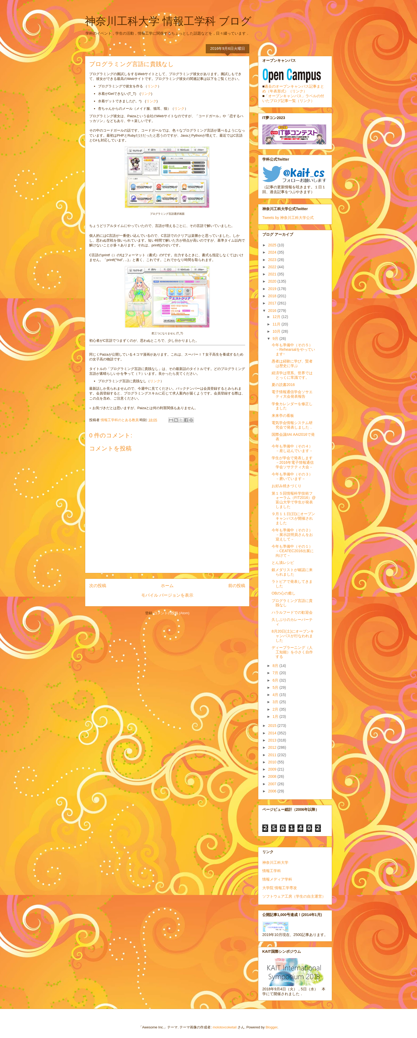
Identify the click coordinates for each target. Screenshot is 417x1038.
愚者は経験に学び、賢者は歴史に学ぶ (292, 363)
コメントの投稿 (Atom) (172, 613)
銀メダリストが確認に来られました (292, 572)
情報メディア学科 (277, 879)
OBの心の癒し (284, 593)
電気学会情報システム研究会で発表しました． (292, 425)
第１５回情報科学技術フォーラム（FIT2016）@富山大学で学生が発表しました (294, 500)
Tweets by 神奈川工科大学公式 (288, 217)
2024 (272, 252)
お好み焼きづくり (286, 486)
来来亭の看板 (283, 415)
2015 (272, 725)
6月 (275, 680)
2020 (272, 281)
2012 (272, 747)
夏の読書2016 (283, 384)
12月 (276, 317)
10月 (276, 331)
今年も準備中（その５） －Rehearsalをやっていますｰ (294, 349)
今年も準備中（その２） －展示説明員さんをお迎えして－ (294, 534)
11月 (276, 324)
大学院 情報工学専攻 (279, 888)
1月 (275, 716)
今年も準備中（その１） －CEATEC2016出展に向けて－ (294, 550)
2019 (272, 289)
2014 (272, 733)
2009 (272, 769)
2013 (272, 740)
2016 (272, 310)
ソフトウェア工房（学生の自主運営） (294, 896)
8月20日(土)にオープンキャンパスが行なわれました (293, 635)
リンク (152, 86)
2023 (272, 260)
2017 (272, 303)
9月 (275, 338)
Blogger (271, 1027)
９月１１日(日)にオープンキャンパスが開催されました (293, 518)
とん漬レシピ (283, 562)
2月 (275, 709)
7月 (275, 673)
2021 (272, 274)
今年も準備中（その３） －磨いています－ (294, 476)
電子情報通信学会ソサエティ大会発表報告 (292, 394)
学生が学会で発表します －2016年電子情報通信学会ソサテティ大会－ (294, 462)
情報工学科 (271, 871)
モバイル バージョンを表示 (167, 595)
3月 (275, 702)
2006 (272, 791)
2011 (272, 755)
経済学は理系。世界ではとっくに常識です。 (292, 375)
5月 (275, 687)
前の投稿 (236, 585)
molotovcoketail (225, 1027)
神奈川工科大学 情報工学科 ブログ (168, 21)
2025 (272, 245)
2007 (272, 784)
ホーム (167, 585)
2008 (272, 776)
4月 (275, 695)
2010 (272, 762)
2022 (272, 267)
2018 (272, 296)
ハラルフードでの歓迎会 (292, 612)
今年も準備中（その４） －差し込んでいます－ (294, 448)
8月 (275, 665)
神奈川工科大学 (275, 862)
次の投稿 (97, 585)
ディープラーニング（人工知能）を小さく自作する (292, 652)
